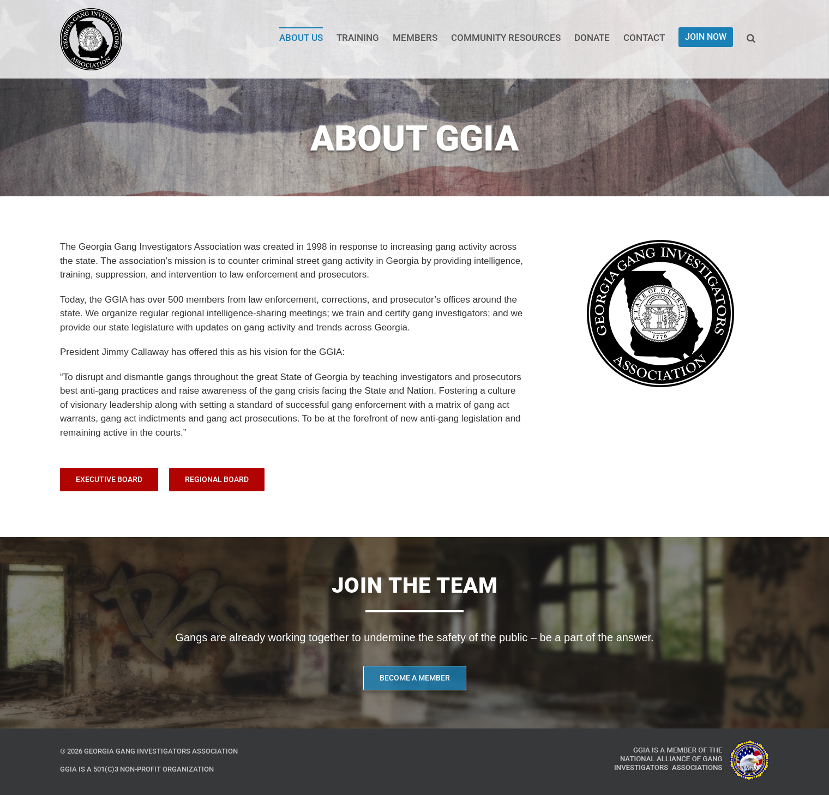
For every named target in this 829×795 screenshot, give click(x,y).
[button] (751, 37)
